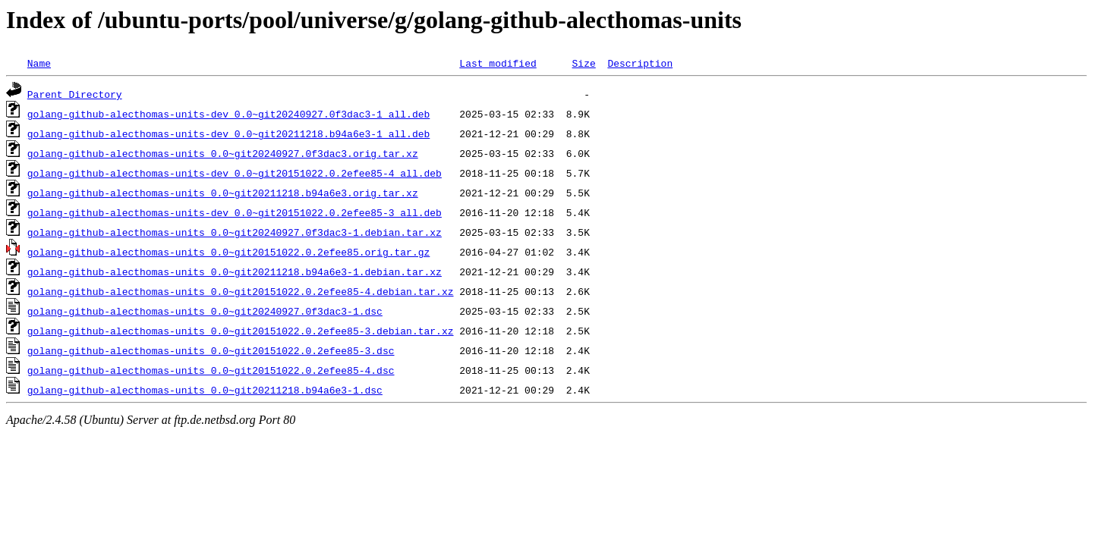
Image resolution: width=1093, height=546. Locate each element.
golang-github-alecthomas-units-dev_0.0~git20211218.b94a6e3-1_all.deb (228, 133)
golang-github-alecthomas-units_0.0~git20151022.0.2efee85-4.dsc (211, 370)
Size (583, 63)
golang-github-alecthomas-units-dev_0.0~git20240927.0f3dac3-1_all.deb (228, 114)
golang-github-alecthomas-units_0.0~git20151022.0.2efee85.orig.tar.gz (228, 252)
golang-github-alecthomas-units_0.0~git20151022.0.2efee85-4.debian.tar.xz (240, 291)
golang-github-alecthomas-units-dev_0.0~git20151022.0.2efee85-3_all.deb (234, 212)
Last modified (497, 63)
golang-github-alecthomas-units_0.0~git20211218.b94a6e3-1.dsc (205, 390)
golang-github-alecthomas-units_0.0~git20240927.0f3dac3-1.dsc (205, 311)
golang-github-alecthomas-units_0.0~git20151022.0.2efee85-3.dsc (211, 350)
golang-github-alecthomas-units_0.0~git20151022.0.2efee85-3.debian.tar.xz (240, 330)
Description (639, 63)
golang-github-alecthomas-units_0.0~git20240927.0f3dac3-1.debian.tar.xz (234, 232)
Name (39, 63)
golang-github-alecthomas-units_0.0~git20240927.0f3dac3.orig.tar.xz (222, 153)
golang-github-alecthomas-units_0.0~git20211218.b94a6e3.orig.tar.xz (222, 192)
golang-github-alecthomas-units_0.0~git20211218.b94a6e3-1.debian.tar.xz (234, 271)
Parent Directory (74, 94)
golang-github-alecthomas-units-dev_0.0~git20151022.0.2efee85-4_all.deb (234, 173)
